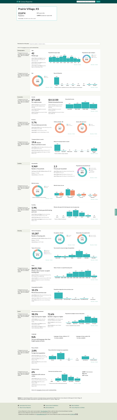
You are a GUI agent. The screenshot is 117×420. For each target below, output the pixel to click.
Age (33, 50)
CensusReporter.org (41, 414)
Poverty (34, 119)
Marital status (35, 183)
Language (34, 334)
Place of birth (35, 347)
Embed (79, 64)
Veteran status (35, 369)
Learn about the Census (25, 405)
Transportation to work (38, 139)
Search (98, 1)
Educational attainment (38, 311)
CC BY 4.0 (74, 414)
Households (35, 163)
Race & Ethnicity (58, 73)
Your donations (44, 411)
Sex (32, 73)
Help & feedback (75, 405)
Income (33, 97)
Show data (76, 64)
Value (33, 265)
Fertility (34, 205)
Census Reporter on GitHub (77, 407)
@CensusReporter (49, 407)
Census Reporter (24, 2)
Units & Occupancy (36, 230)
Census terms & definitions (51, 405)
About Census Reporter (25, 407)
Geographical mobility (37, 287)
